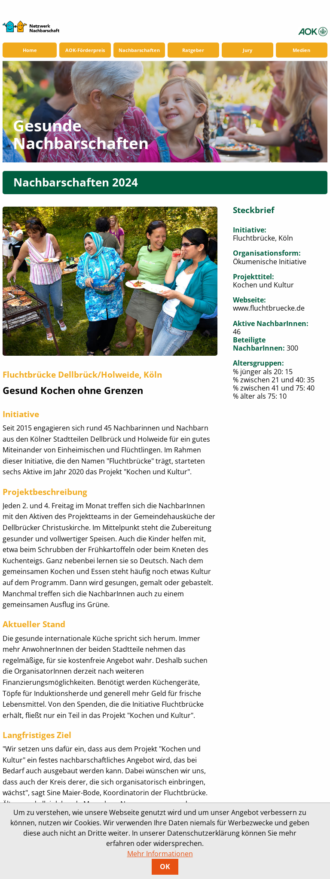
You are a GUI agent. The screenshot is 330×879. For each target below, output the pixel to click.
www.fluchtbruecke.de (269, 308)
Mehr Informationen (160, 853)
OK (165, 866)
